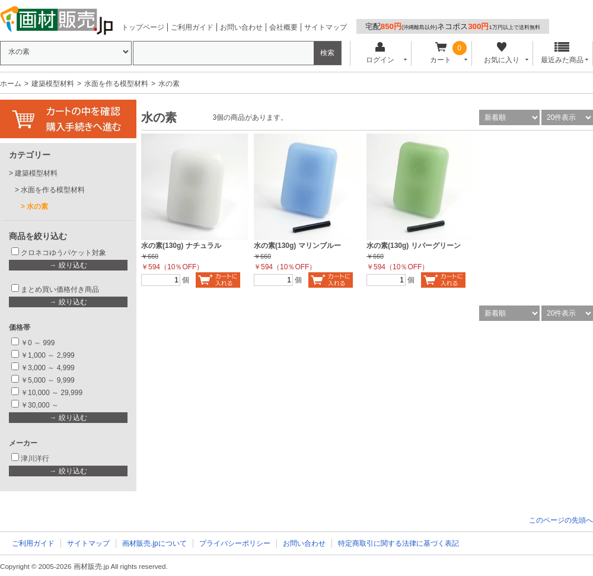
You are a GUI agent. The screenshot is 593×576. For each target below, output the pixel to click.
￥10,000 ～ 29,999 (51, 393)
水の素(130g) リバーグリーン (413, 245)
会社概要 (283, 27)
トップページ (143, 27)
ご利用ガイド (192, 27)
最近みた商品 (562, 53)
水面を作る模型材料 (116, 83)
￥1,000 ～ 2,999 (48, 355)
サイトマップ (325, 27)
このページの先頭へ (561, 520)
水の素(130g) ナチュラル (181, 245)
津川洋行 (35, 458)
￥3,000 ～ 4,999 (48, 368)
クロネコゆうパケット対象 (63, 253)
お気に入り (501, 53)
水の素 (37, 206)
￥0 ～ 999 (38, 343)
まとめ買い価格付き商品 (60, 289)
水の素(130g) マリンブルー (297, 245)
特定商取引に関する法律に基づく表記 (398, 543)
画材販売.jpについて (154, 543)
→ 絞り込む (68, 265)
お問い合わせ (241, 27)
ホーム (10, 83)
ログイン (379, 53)
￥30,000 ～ (40, 405)
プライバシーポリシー (234, 543)
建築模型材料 (52, 83)
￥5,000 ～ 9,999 (48, 380)
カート (440, 53)
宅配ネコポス (452, 26)
